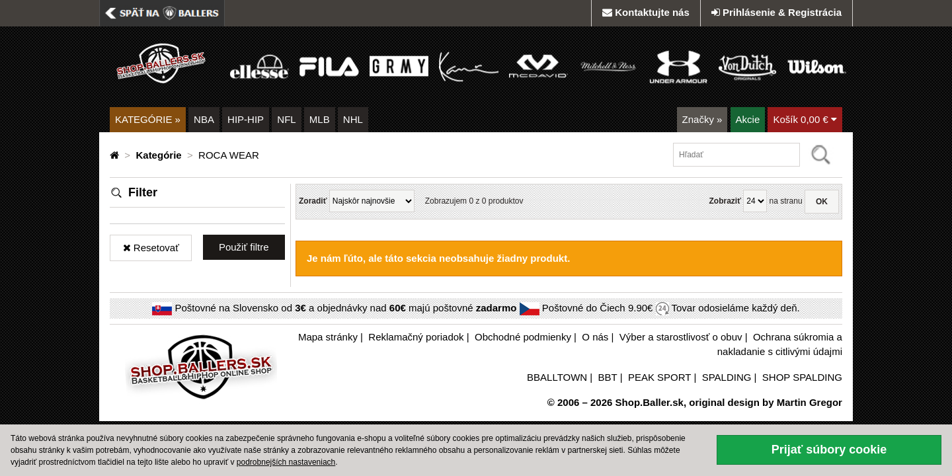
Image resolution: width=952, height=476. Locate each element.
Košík (805, 119)
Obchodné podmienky (523, 336)
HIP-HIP (245, 119)
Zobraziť (724, 201)
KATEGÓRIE (147, 119)
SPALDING (727, 377)
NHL (353, 119)
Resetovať (151, 247)
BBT (607, 377)
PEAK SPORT (659, 377)
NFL (286, 119)
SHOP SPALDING (802, 377)
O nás (595, 336)
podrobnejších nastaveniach (286, 462)
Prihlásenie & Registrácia (776, 12)
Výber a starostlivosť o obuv (680, 336)
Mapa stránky (328, 336)
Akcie (748, 119)
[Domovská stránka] (116, 155)
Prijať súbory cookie (829, 449)
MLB (319, 119)
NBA (204, 119)
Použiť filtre (244, 247)
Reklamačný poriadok (415, 336)
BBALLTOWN (557, 377)
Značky (702, 119)
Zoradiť (313, 201)
